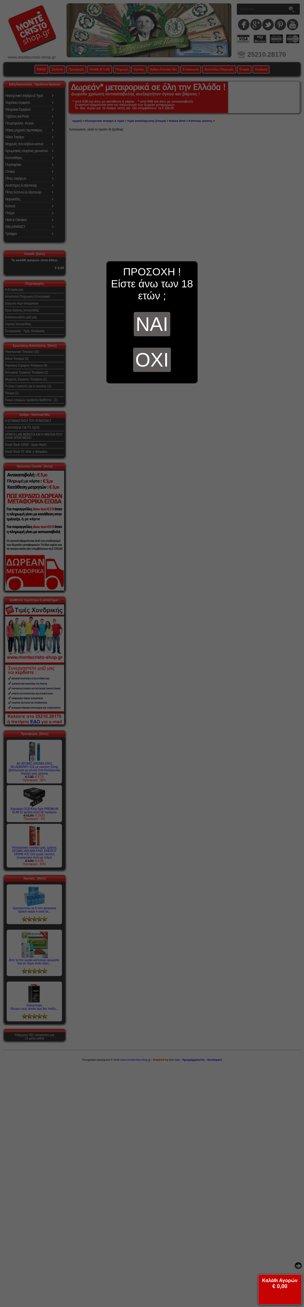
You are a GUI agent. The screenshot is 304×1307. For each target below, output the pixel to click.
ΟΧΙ (152, 360)
